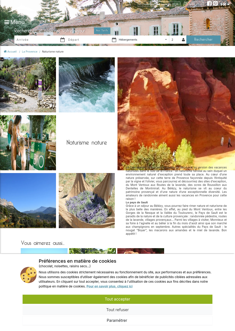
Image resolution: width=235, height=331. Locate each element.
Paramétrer (117, 320)
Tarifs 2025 (193, 4)
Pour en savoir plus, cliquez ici (109, 286)
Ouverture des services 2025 (159, 4)
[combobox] (143, 39)
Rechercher (203, 39)
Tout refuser (117, 309)
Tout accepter (117, 299)
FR (225, 4)
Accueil (10, 51)
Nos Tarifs (102, 30)
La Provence (29, 51)
